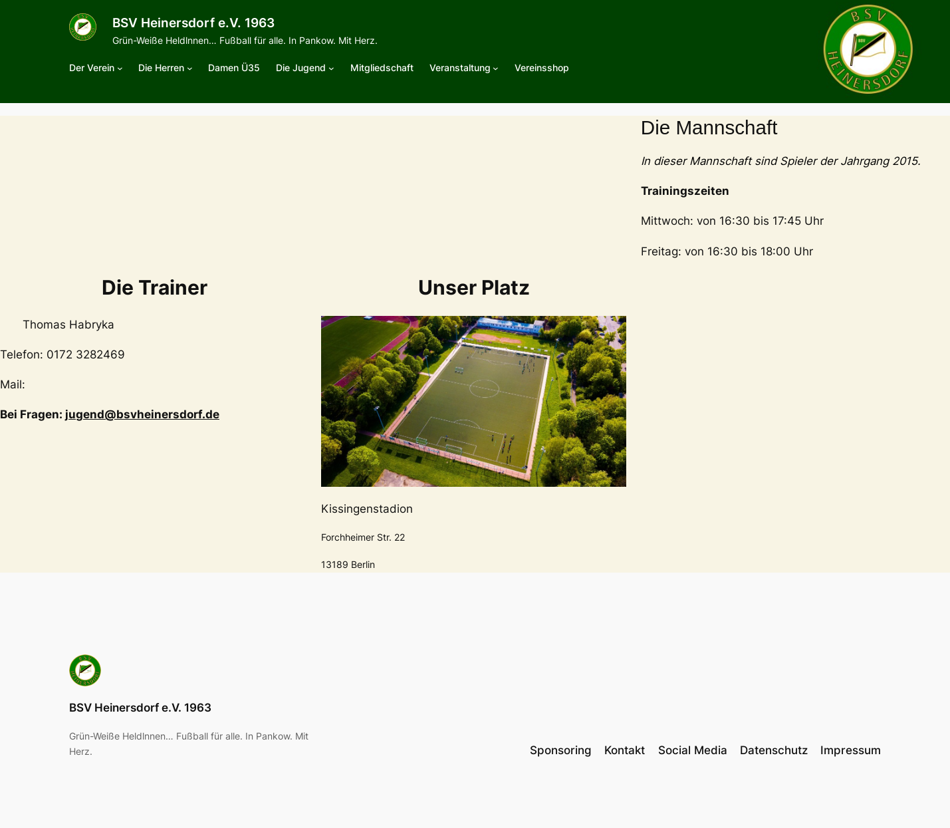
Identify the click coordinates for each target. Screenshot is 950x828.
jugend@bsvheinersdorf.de (142, 414)
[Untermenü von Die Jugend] (331, 68)
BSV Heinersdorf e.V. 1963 (193, 23)
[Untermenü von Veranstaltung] (496, 68)
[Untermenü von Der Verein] (120, 68)
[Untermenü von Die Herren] (190, 68)
